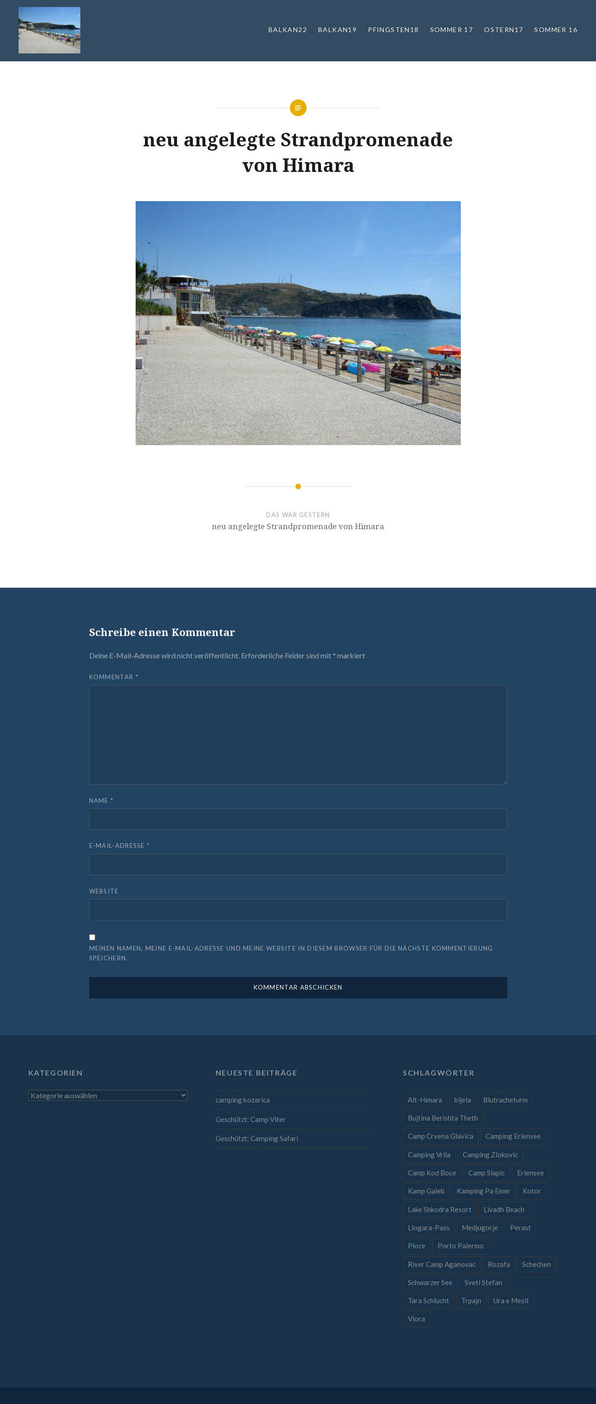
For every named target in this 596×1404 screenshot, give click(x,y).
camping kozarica (243, 1100)
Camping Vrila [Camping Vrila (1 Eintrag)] (429, 1154)
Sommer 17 (451, 29)
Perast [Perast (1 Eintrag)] (520, 1227)
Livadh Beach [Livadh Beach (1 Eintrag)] (504, 1209)
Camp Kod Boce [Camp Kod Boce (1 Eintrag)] (432, 1172)
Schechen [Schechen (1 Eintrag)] (536, 1264)
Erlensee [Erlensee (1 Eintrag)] (530, 1172)
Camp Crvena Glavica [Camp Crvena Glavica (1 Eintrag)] (440, 1136)
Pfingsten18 (393, 29)
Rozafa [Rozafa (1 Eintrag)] (499, 1264)
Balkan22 (288, 29)
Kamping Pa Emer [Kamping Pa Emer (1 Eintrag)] (484, 1191)
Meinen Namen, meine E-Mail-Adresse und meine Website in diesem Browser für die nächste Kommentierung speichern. (291, 953)
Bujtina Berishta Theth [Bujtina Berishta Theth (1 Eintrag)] (443, 1118)
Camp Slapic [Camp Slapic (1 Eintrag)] (486, 1172)
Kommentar (113, 677)
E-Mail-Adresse (119, 845)
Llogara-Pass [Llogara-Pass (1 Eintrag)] (429, 1227)
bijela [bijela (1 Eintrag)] (462, 1100)
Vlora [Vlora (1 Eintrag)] (416, 1318)
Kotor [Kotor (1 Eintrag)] (532, 1191)
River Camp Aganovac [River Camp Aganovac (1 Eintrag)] (442, 1264)
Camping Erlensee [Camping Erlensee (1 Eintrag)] (513, 1136)
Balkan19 (337, 29)
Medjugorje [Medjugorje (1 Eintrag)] (480, 1227)
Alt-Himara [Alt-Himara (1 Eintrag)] (425, 1100)
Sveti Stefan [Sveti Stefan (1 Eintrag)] (483, 1282)
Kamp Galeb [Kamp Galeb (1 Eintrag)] (426, 1191)
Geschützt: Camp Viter (251, 1119)
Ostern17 (503, 29)
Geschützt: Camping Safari (257, 1138)
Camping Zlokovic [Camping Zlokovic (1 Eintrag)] (490, 1154)
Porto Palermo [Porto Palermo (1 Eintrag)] (461, 1245)
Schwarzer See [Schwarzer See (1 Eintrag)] (430, 1282)
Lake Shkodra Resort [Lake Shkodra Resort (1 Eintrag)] (440, 1209)
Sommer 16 (555, 29)
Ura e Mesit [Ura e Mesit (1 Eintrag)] (511, 1300)
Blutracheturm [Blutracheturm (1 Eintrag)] (505, 1100)
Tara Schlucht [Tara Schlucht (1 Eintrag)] (428, 1300)
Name (101, 800)
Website (104, 891)
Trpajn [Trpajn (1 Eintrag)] (471, 1300)
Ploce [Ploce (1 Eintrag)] (417, 1245)
